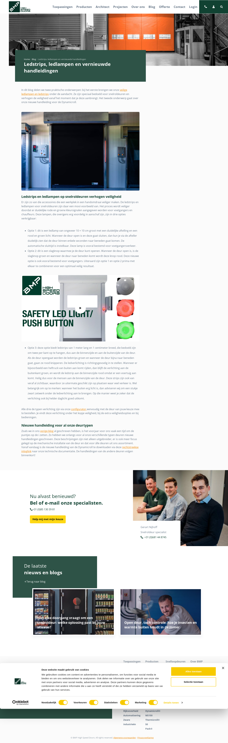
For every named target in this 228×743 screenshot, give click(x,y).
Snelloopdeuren (174, 671)
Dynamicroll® (152, 666)
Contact (179, 7)
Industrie (128, 675)
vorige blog (47, 431)
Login (193, 7)
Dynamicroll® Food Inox (152, 682)
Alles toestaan (193, 705)
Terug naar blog (35, 581)
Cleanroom (129, 666)
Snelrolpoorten (174, 675)
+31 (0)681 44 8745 (153, 537)
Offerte (164, 7)
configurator (79, 409)
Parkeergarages (131, 688)
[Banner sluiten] (223, 702)
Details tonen (171, 736)
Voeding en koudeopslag (130, 695)
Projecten (120, 7)
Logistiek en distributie (130, 682)
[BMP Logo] (19, 6)
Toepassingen (62, 7)
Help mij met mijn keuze (47, 519)
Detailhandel (130, 671)
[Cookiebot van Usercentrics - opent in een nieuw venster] (20, 736)
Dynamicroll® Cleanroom (152, 673)
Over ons (138, 7)
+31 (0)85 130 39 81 (42, 509)
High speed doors (175, 666)
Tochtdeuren (173, 679)
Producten (84, 7)
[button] (221, 7)
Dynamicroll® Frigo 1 (152, 691)
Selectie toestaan (193, 716)
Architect (102, 7)
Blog (152, 7)
